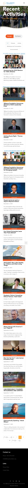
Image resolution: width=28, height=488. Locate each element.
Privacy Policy (6, 467)
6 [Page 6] (13, 437)
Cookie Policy (6, 470)
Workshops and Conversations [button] (14, 46)
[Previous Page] (7, 437)
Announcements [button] (14, 49)
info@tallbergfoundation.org (9, 459)
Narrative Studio (14, 485)
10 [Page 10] (9, 440)
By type (9, 36)
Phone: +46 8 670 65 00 (8, 455)
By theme (18, 36)
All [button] (7, 43)
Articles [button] (19, 43)
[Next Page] (15, 440)
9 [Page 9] (23, 437)
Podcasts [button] (13, 43)
